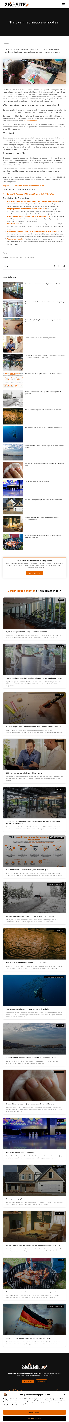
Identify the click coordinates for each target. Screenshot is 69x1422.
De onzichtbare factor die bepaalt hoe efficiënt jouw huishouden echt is (33, 1245)
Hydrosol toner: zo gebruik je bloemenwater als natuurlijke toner (30, 1104)
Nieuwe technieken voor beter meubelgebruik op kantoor (32, 231)
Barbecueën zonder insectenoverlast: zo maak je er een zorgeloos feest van (34, 1292)
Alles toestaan (34, 1412)
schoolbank (20, 257)
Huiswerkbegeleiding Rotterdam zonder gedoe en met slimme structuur (33, 726)
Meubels (6, 43)
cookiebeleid (35, 1405)
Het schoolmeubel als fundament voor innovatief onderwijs (33, 201)
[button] (64, 1395)
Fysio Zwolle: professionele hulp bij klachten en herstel (43, 284)
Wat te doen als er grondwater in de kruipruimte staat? (43, 410)
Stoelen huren (13, 224)
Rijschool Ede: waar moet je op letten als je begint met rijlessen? (30, 916)
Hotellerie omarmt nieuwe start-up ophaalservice (28, 216)
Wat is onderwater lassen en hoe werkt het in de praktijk (43, 428)
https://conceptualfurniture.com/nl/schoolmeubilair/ (23, 186)
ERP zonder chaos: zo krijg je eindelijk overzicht (40, 338)
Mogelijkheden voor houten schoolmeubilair (26, 209)
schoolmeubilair (30, 120)
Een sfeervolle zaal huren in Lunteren (37, 481)
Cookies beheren (34, 1418)
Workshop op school (16, 239)
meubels (12, 257)
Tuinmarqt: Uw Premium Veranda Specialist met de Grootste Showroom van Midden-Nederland (33, 822)
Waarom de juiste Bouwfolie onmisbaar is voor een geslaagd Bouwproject (34, 678)
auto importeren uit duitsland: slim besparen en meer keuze (28, 1338)
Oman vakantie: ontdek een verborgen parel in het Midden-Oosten (31, 1057)
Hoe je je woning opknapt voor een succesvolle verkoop (43, 499)
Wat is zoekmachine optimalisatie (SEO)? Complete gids (43, 374)
